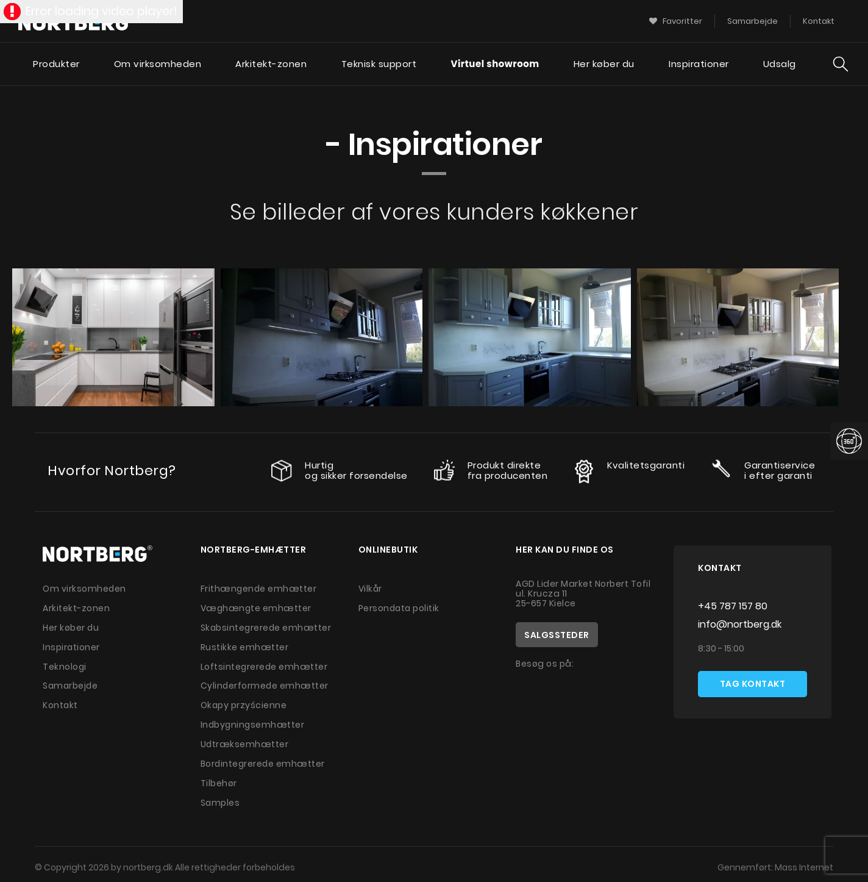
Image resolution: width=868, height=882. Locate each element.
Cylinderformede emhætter (265, 683)
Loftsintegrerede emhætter (265, 664)
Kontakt (61, 702)
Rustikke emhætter (245, 645)
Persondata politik (399, 607)
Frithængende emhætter (259, 589)
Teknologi (65, 664)
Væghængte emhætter (257, 607)
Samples (221, 797)
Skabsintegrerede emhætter (267, 626)
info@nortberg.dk (739, 624)
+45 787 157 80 (732, 606)
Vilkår (370, 589)
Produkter (55, 64)
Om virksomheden (157, 64)
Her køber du (604, 64)
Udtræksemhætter (245, 740)
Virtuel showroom (494, 64)
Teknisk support (378, 64)
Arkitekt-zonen (271, 64)
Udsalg (779, 64)
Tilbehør (219, 778)
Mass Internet (803, 861)
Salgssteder (556, 635)
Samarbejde (71, 683)
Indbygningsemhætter (254, 721)
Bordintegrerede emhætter (264, 759)
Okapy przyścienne (244, 702)
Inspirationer (699, 64)
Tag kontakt (753, 684)
